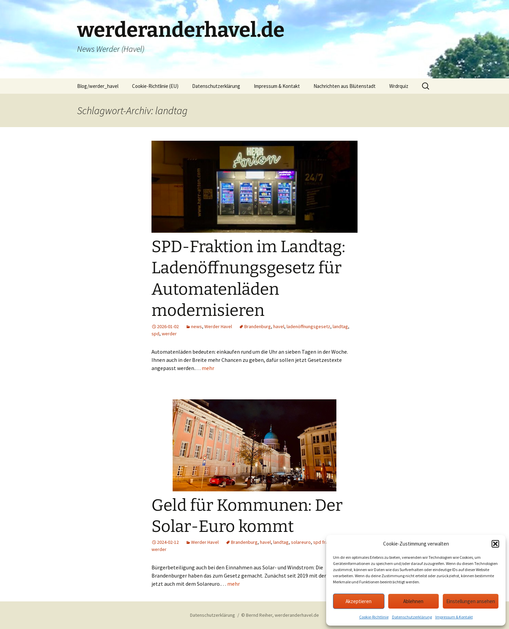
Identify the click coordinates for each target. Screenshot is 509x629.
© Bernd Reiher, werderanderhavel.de (280, 615)
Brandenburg (257, 326)
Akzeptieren (359, 601)
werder (169, 334)
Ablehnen (413, 601)
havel (278, 326)
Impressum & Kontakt (454, 616)
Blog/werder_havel (97, 86)
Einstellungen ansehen (470, 601)
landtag (340, 326)
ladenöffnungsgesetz (308, 326)
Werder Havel (218, 326)
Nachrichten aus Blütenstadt (345, 86)
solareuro (301, 542)
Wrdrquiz (398, 86)
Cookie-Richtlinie (374, 616)
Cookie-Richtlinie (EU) (155, 86)
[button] (495, 543)
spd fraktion (325, 542)
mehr (208, 368)
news (196, 326)
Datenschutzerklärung (412, 616)
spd (155, 334)
